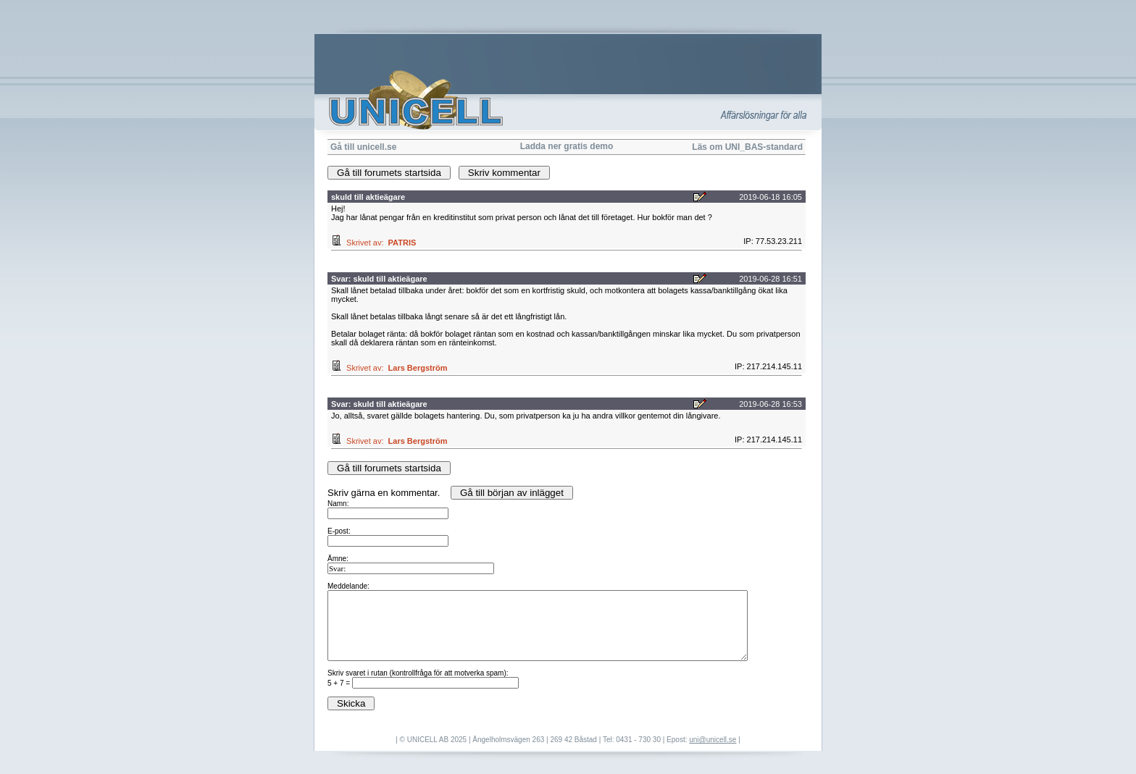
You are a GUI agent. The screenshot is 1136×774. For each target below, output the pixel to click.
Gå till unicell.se (363, 147)
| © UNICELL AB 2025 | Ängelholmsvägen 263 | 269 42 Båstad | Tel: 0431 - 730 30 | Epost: (542, 740)
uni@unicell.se (712, 740)
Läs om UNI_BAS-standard (747, 147)
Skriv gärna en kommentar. (568, 598)
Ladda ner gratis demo (567, 146)
